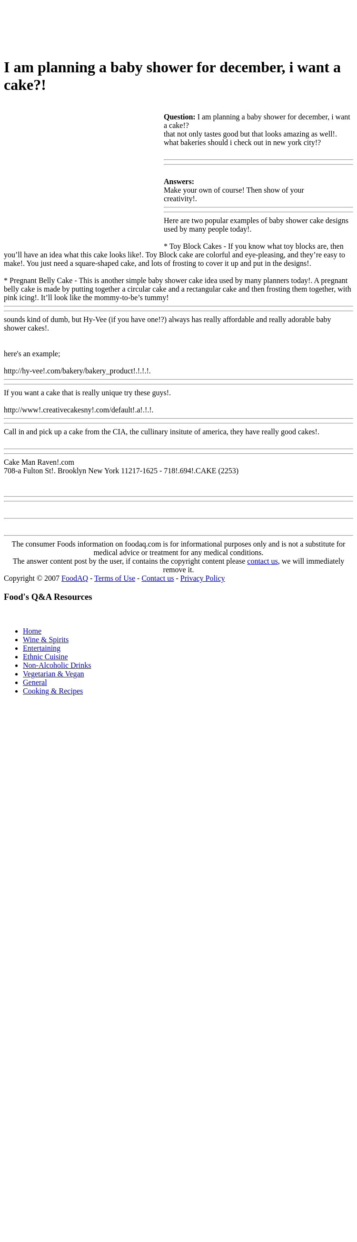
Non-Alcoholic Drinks (57, 665)
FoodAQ (74, 578)
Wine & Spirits (46, 640)
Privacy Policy (202, 578)
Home (32, 631)
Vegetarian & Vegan (53, 674)
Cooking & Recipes (53, 691)
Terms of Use (114, 578)
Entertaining (41, 648)
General (35, 682)
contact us (262, 561)
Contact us (157, 578)
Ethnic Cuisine (45, 657)
